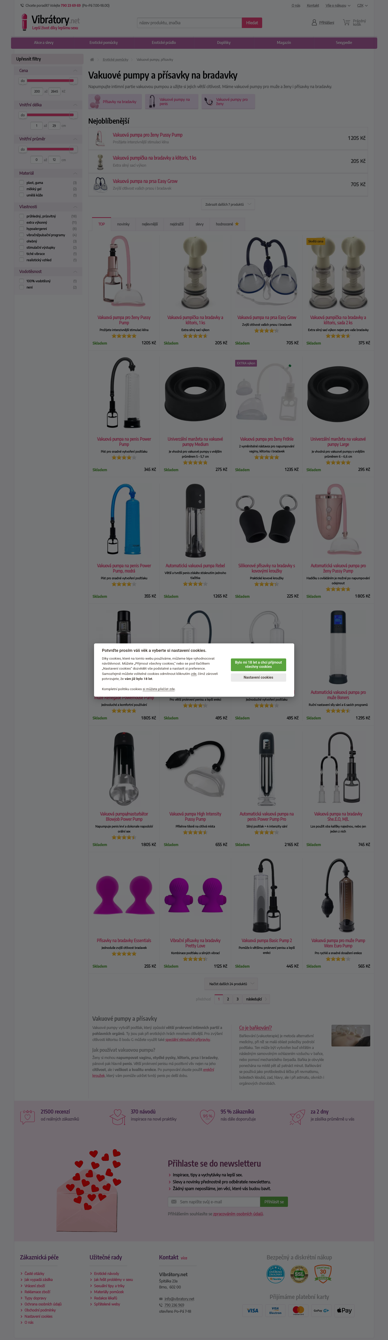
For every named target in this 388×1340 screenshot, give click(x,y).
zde (194, 674)
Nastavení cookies (258, 677)
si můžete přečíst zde (159, 689)
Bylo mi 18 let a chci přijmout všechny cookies (258, 664)
